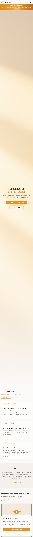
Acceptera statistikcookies (16, 529)
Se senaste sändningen (16, 202)
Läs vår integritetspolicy (18, 525)
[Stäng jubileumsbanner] (30, 7)
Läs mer (5, 417)
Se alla (5, 499)
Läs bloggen (16, 207)
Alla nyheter (6, 397)
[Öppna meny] (30, 2)
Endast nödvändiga (16, 532)
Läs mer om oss (16, 482)
